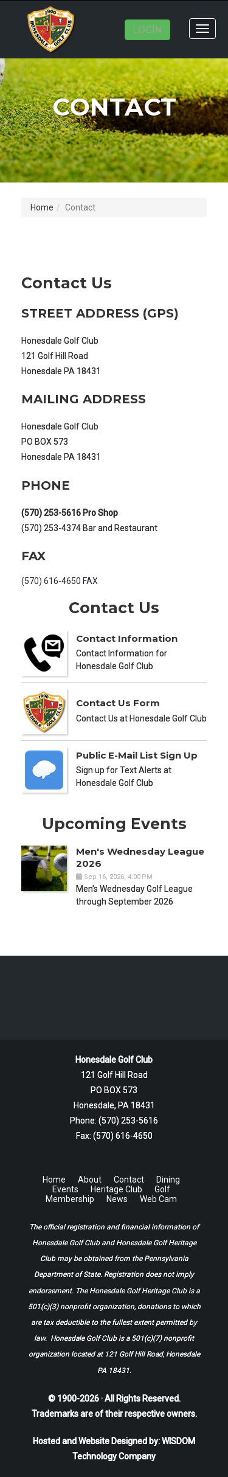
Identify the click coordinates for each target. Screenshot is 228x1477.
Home (42, 207)
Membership (70, 1199)
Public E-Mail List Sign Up (137, 755)
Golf (162, 1189)
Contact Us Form (118, 703)
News (117, 1199)
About (90, 1179)
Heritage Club (116, 1189)
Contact (129, 1179)
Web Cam (158, 1199)
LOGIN (147, 29)
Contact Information (127, 638)
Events (65, 1189)
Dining (168, 1179)
